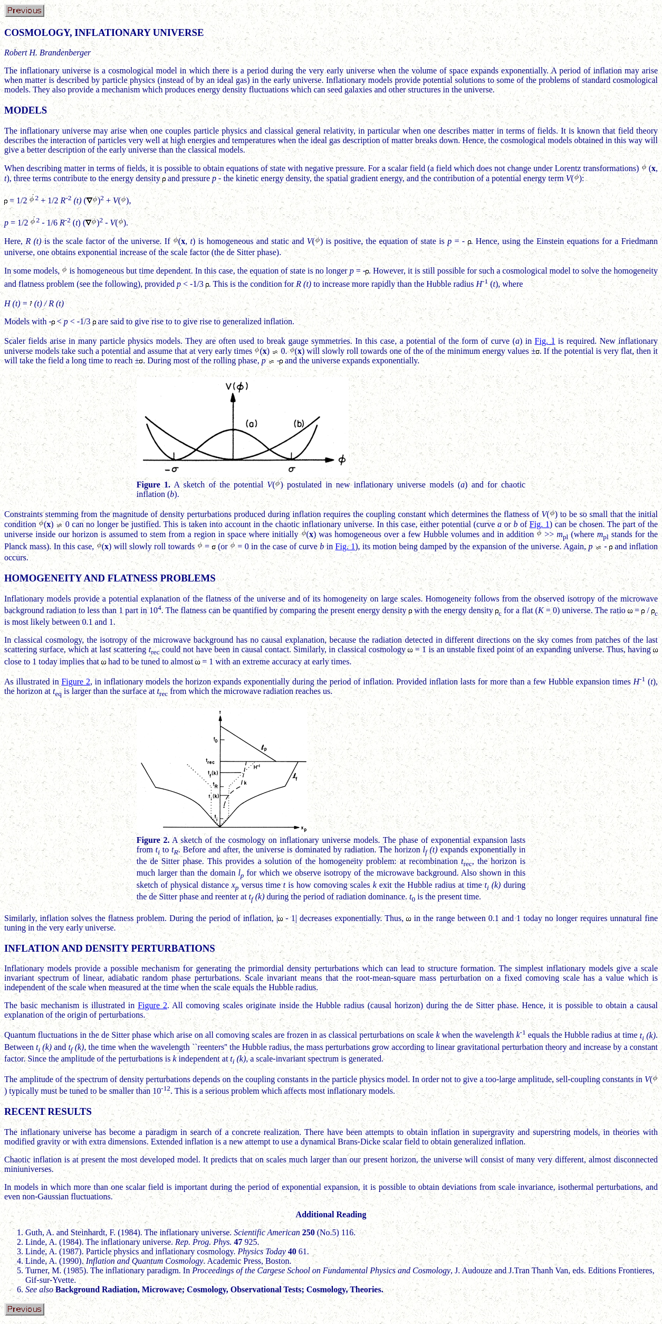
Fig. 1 (545, 340)
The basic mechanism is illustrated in (71, 1005)
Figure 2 (75, 681)
